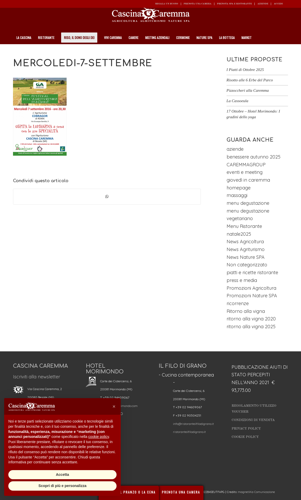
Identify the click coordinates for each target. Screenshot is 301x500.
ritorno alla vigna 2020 (251, 319)
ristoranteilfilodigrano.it (189, 432)
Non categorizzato (247, 265)
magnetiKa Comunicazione (256, 492)
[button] (114, 406)
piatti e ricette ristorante (252, 272)
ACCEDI (278, 4)
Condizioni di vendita (253, 420)
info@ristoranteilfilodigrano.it (193, 424)
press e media (242, 280)
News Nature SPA (246, 257)
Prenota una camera (198, 4)
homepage (239, 188)
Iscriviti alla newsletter (36, 377)
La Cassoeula (237, 100)
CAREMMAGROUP (246, 165)
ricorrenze (238, 303)
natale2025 (239, 234)
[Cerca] (285, 50)
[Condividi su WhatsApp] (107, 197)
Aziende (262, 4)
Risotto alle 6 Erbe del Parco (250, 80)
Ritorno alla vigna (246, 311)
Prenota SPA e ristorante (234, 4)
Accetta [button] (62, 474)
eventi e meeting (244, 172)
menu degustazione (248, 203)
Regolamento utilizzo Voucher (254, 408)
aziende (235, 149)
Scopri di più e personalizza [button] (62, 486)
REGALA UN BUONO (166, 4)
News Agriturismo (246, 249)
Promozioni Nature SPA (252, 296)
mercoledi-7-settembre (82, 63)
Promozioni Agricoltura (251, 288)
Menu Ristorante (244, 226)
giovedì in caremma (248, 180)
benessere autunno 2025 (253, 157)
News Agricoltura (245, 242)
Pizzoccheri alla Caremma (248, 90)
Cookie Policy (245, 437)
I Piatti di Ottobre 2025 (245, 69)
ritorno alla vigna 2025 (251, 327)
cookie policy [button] (98, 437)
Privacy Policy (246, 428)
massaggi (237, 195)
